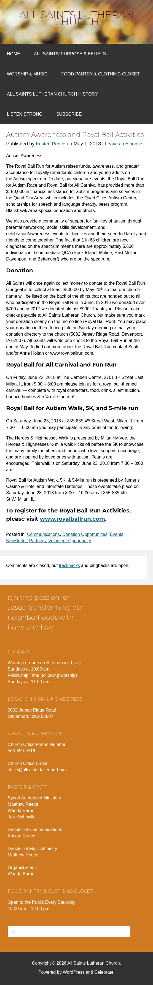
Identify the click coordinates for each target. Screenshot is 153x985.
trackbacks (69, 565)
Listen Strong (24, 114)
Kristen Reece (50, 143)
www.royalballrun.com (72, 518)
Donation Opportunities (85, 534)
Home (13, 53)
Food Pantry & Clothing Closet (100, 74)
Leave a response (123, 143)
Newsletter (16, 540)
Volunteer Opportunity (69, 540)
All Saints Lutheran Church (76, 18)
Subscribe (69, 114)
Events (116, 534)
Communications (43, 534)
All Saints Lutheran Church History (52, 94)
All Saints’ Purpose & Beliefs (70, 53)
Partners (37, 540)
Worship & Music (27, 74)
